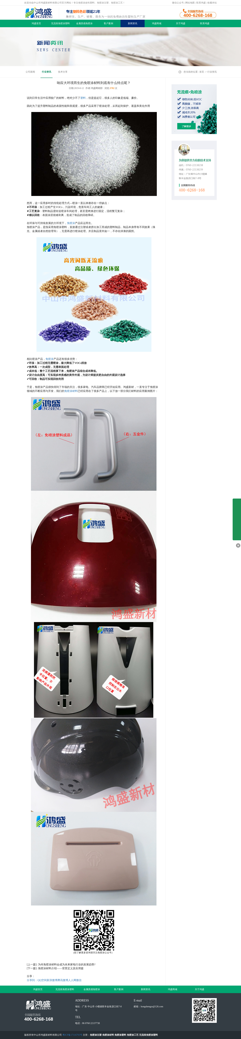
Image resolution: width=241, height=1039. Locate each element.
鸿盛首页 (36, 23)
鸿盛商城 (156, 23)
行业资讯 (46, 72)
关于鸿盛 (180, 23)
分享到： (32, 980)
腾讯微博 (62, 980)
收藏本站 (212, 3)
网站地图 (190, 3)
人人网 (72, 980)
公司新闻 (30, 72)
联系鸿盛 (201, 3)
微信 (79, 980)
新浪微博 (52, 980)
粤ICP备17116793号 (72, 1035)
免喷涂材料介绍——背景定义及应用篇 (61, 968)
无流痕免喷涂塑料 (60, 23)
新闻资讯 (132, 23)
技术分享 (62, 72)
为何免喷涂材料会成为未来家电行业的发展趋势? (66, 964)
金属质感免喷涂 (84, 23)
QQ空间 (42, 980)
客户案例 (108, 23)
